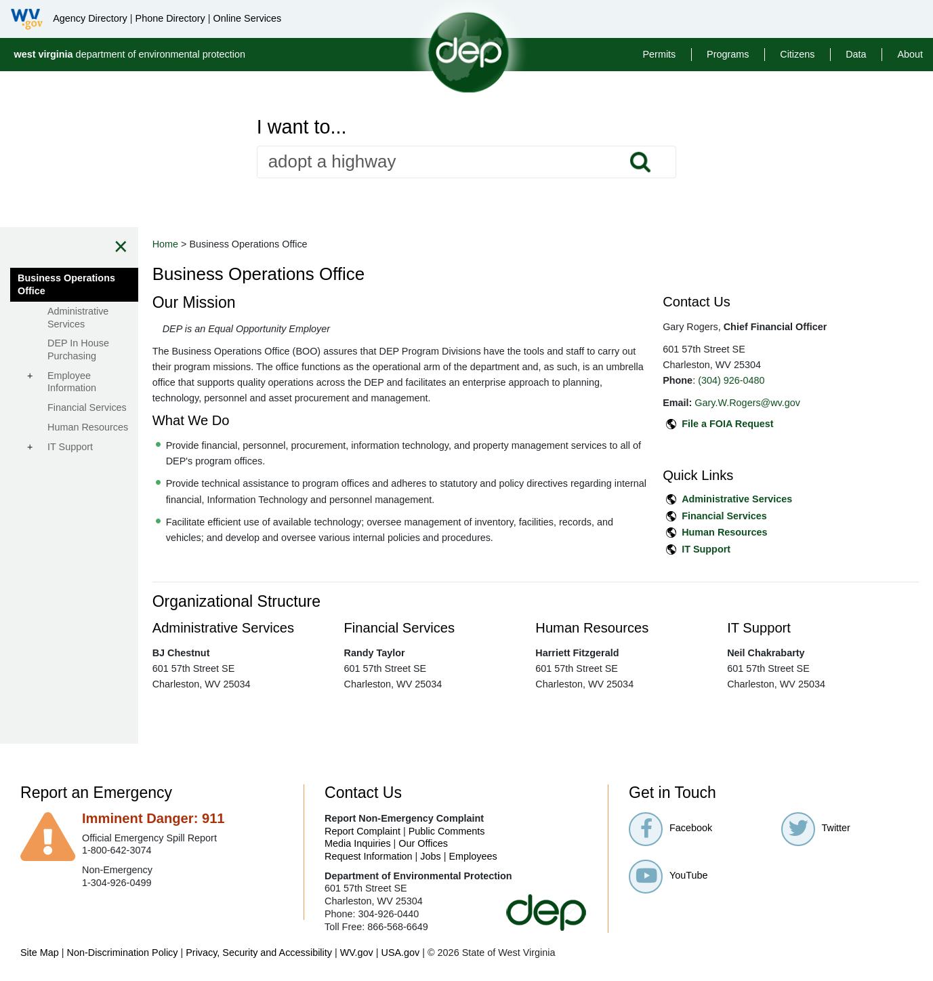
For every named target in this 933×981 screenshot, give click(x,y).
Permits (659, 54)
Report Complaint (362, 831)
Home (264, 244)
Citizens (797, 54)
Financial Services (757, 515)
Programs (728, 54)
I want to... (302, 127)
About (910, 54)
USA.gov (400, 952)
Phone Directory (170, 18)
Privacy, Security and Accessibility (259, 952)
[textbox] (467, 162)
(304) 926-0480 (764, 380)
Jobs (430, 856)
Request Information (369, 856)
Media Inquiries (358, 843)
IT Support (739, 549)
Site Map (39, 952)
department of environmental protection (129, 54)
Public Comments (447, 831)
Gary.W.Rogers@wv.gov (780, 402)
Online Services (247, 18)
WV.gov (356, 952)
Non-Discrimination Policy (122, 952)
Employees (473, 856)
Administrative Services (770, 499)
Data (856, 54)
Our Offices (423, 843)
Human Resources (757, 532)
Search (640, 162)
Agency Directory (90, 18)
